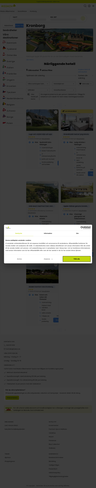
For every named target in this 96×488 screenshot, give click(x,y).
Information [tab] (48, 233)
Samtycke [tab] (18, 233)
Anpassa (48, 259)
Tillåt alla (76, 259)
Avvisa (19, 259)
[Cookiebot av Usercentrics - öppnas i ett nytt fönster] (82, 227)
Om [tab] (77, 233)
